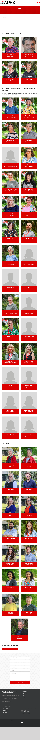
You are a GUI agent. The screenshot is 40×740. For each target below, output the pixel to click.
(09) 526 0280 (26, 711)
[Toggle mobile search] (37, 2)
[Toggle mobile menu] (39, 2)
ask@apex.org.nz (26, 713)
